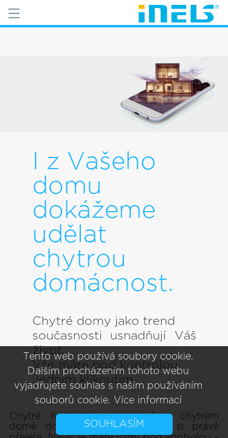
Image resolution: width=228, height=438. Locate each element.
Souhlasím (114, 424)
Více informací (148, 400)
